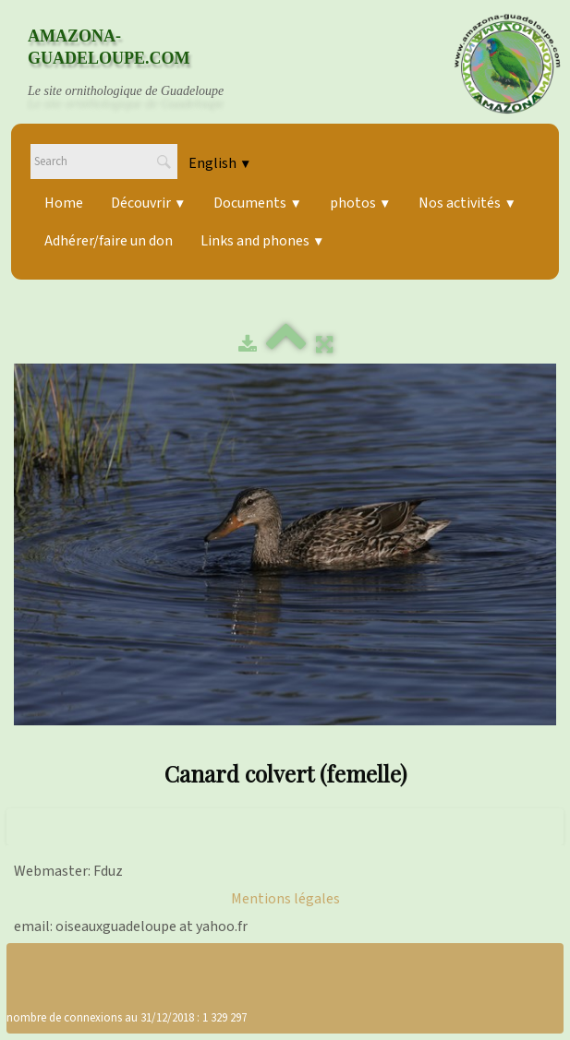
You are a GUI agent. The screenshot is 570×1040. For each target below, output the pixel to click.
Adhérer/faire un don (108, 241)
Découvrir (148, 203)
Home (63, 203)
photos (360, 203)
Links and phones (262, 241)
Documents (257, 203)
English (219, 163)
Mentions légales (285, 899)
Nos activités (466, 203)
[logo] (143, 64)
